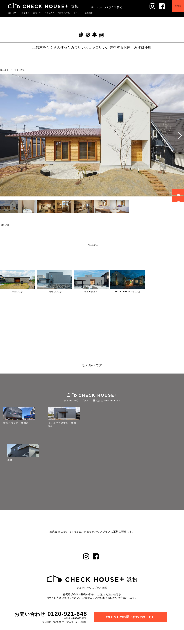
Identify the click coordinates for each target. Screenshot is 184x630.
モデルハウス (60, 13)
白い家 (6, 225)
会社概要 (83, 13)
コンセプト (12, 13)
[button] (180, 135)
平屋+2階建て (91, 291)
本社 (9, 459)
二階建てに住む (54, 291)
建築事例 (24, 13)
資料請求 (178, 198)
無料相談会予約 (178, 192)
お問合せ (177, 7)
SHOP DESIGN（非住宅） (128, 291)
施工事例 (4, 70)
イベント (73, 13)
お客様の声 (47, 13)
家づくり (35, 13)
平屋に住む (19, 70)
